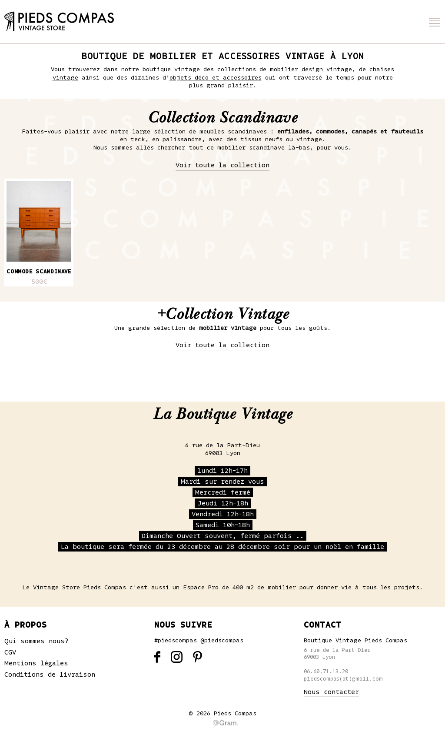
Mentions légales (36, 663)
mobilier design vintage (311, 69)
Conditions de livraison (49, 674)
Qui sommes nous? (36, 641)
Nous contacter (331, 691)
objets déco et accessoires (215, 78)
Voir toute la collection (222, 165)
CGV (10, 652)
